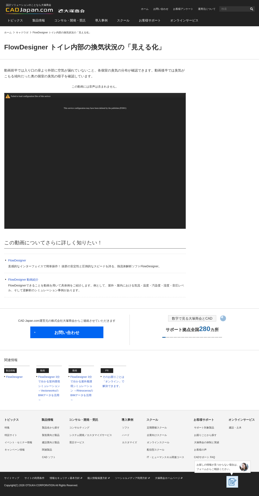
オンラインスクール (158, 442)
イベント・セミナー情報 (18, 442)
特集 (7, 427)
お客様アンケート (183, 9)
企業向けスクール (157, 435)
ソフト (126, 427)
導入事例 (101, 20)
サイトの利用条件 (34, 478)
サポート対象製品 (204, 427)
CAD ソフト (49, 457)
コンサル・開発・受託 (70, 20)
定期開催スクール (157, 427)
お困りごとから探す (205, 435)
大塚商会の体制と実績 (206, 442)
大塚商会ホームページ (167, 478)
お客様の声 (200, 449)
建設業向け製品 (51, 442)
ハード (126, 435)
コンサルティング (79, 427)
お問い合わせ (160, 9)
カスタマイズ (129, 442)
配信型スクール (155, 449)
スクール (123, 20)
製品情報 (38, 20)
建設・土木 (235, 427)
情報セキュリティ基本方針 (65, 478)
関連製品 (47, 449)
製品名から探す (51, 427)
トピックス (15, 20)
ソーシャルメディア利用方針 (131, 478)
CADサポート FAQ (204, 457)
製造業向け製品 (51, 435)
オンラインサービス (184, 20)
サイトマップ (11, 478)
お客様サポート (150, 20)
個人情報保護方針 (97, 478)
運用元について (207, 9)
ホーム (145, 9)
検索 (252, 9)
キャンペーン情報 (15, 449)
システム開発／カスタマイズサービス (90, 435)
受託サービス (76, 442)
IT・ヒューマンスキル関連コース (165, 457)
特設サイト (11, 435)
